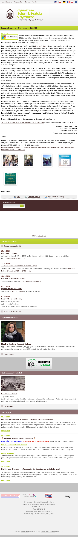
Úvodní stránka (7, 2)
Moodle (34, 2)
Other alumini (9, 354)
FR (69, 2)
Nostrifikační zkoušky (10, 253)
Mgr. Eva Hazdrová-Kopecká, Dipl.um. (16, 344)
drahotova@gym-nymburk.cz (14, 258)
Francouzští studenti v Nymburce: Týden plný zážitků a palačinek (27, 419)
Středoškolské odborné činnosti (14, 445)
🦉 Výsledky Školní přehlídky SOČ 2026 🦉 (18, 438)
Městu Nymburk (7, 453)
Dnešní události (40, 236)
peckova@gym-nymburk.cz (31, 281)
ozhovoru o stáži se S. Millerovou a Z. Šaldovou (26, 123)
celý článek (5, 431)
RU (73, 2)
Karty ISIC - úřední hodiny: (11, 299)
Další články (8, 406)
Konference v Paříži (9, 394)
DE (65, 2)
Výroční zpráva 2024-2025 (11, 289)
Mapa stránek (18, 2)
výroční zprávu (17, 291)
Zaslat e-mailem (34, 197)
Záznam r (4, 123)
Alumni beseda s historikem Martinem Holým (19, 266)
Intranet (27, 2)
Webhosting (25, 531)
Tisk (18, 197)
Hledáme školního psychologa (13, 278)
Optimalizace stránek (48, 531)
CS (61, 2)
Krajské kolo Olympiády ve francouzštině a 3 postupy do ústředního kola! (30, 469)
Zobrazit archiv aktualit (12, 246)
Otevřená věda (40, 46)
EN (57, 2)
